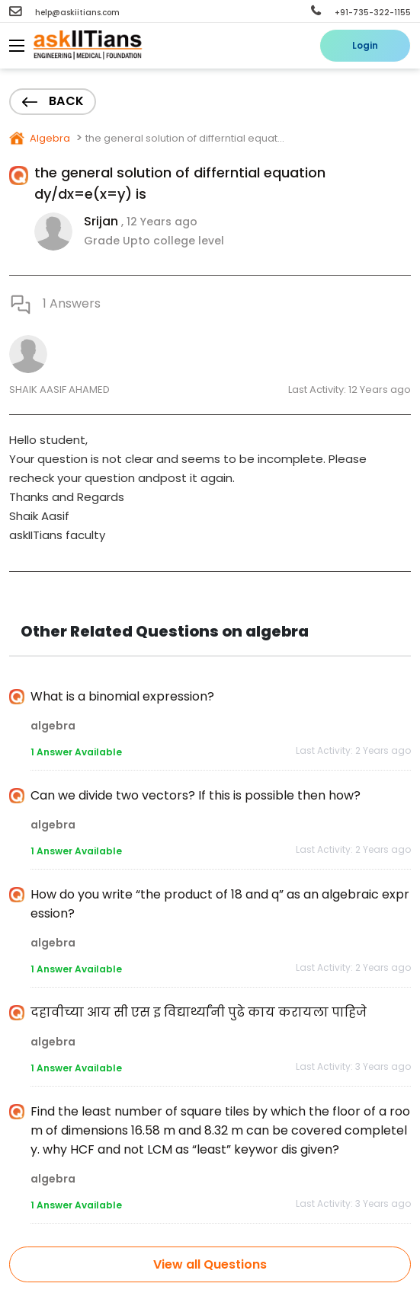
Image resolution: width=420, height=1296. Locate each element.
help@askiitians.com (64, 12)
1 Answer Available (76, 751)
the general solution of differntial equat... (184, 138)
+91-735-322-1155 (361, 12)
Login (365, 45)
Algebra (48, 138)
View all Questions (210, 1264)
